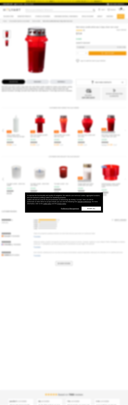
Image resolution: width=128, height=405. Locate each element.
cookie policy (47, 204)
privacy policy (61, 204)
